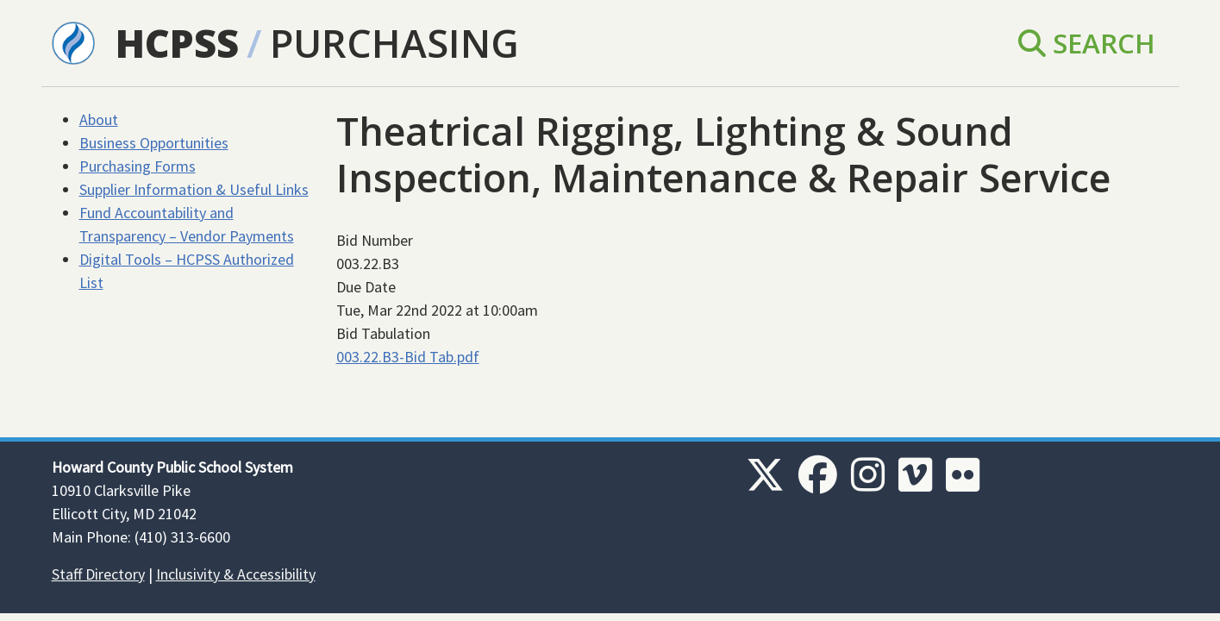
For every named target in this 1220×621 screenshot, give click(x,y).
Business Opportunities (153, 143)
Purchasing (394, 42)
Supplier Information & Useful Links (194, 189)
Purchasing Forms (137, 166)
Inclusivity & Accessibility (236, 574)
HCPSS (177, 42)
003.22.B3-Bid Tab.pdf (407, 357)
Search (1086, 42)
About (98, 119)
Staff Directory (98, 574)
